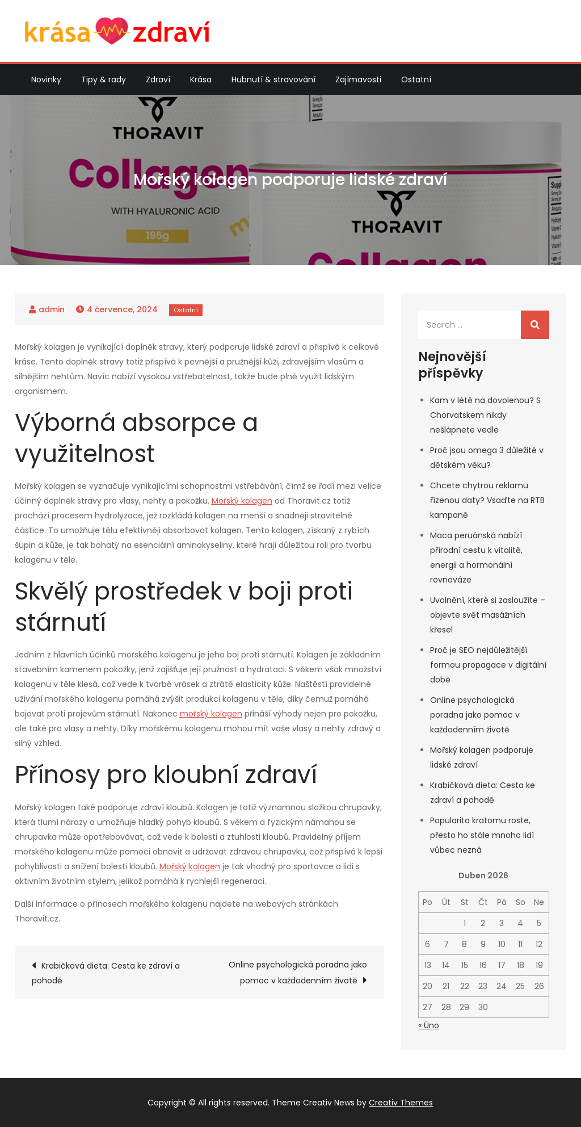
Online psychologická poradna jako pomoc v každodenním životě (298, 972)
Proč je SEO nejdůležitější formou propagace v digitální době (488, 664)
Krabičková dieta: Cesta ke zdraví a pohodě (106, 973)
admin (52, 309)
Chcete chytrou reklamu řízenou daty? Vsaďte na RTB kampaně (487, 500)
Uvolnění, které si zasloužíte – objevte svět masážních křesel (487, 614)
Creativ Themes (401, 1102)
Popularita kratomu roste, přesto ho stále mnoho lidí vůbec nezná (482, 835)
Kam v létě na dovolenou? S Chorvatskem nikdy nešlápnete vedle (485, 415)
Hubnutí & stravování (273, 79)
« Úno (428, 1025)
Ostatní (416, 79)
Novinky (46, 79)
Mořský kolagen (242, 500)
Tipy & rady (103, 79)
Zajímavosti (358, 79)
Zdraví (158, 79)
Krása (201, 79)
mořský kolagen (211, 713)
